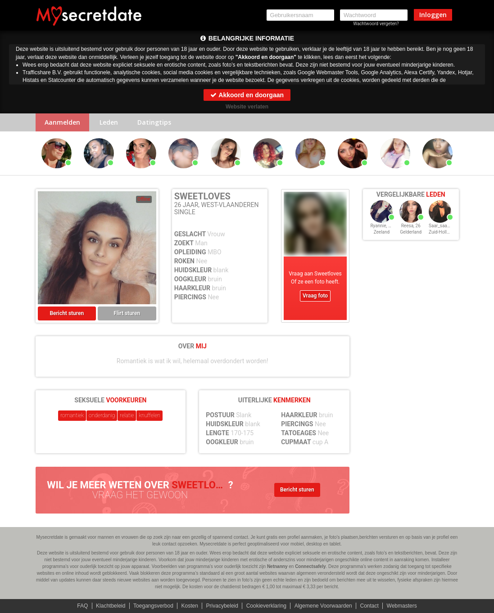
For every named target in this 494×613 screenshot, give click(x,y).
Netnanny (277, 566)
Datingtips (154, 122)
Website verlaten (247, 107)
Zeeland (382, 232)
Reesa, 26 (411, 225)
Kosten (189, 606)
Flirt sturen (126, 313)
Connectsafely (310, 566)
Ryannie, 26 (381, 225)
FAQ (82, 606)
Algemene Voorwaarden (323, 606)
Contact (369, 606)
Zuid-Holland (441, 232)
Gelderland (410, 232)
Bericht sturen (67, 313)
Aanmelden (62, 122)
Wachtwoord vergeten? (376, 23)
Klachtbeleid (110, 606)
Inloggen (433, 14)
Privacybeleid (222, 606)
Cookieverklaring (266, 606)
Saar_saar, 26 (442, 225)
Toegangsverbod (153, 606)
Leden (109, 122)
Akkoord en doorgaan (247, 95)
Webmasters (402, 606)
